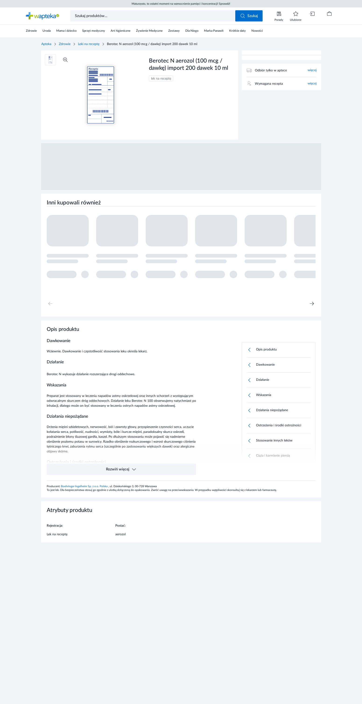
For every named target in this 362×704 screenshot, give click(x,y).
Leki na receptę (88, 44)
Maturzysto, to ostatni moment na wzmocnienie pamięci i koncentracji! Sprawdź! (181, 3)
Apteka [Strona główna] (46, 44)
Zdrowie (64, 44)
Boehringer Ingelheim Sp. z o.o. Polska (84, 486)
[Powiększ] (65, 59)
